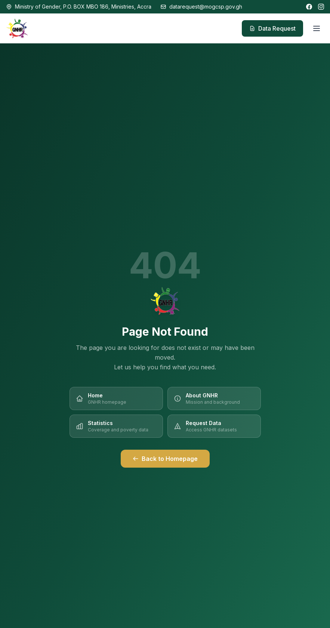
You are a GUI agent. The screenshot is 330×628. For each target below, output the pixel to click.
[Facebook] (309, 7)
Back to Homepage (165, 458)
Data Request (272, 28)
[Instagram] (321, 7)
